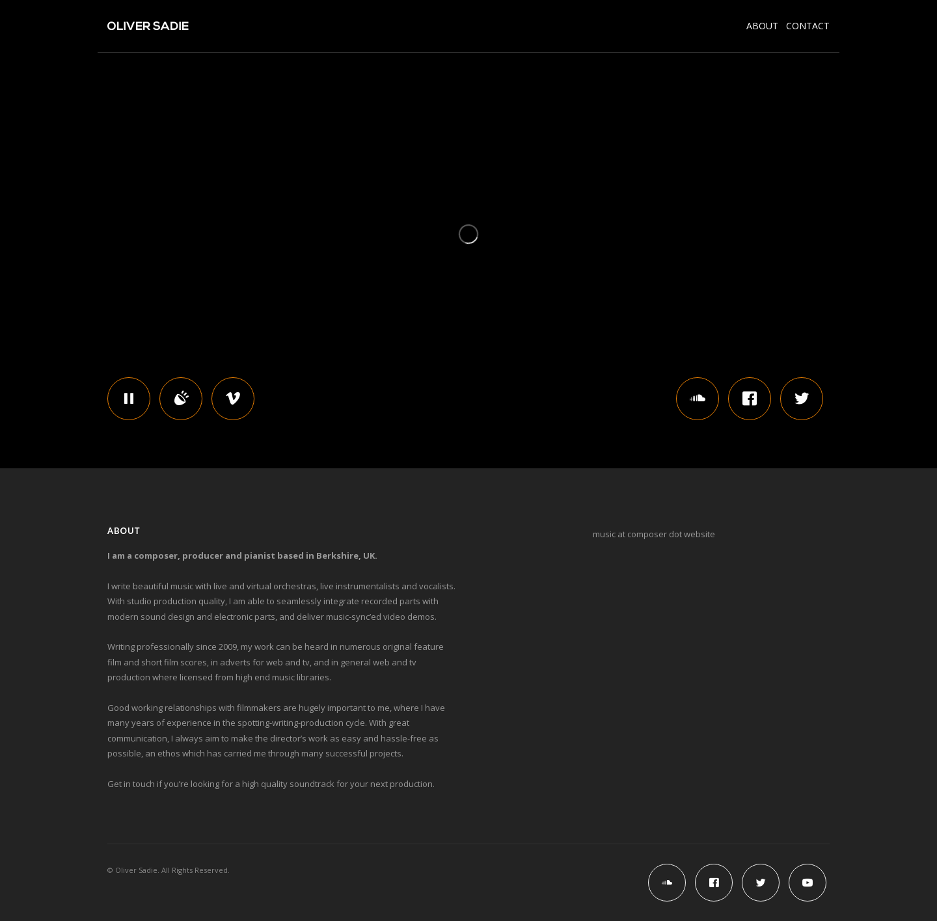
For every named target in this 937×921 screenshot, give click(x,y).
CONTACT (808, 26)
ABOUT (766, 26)
